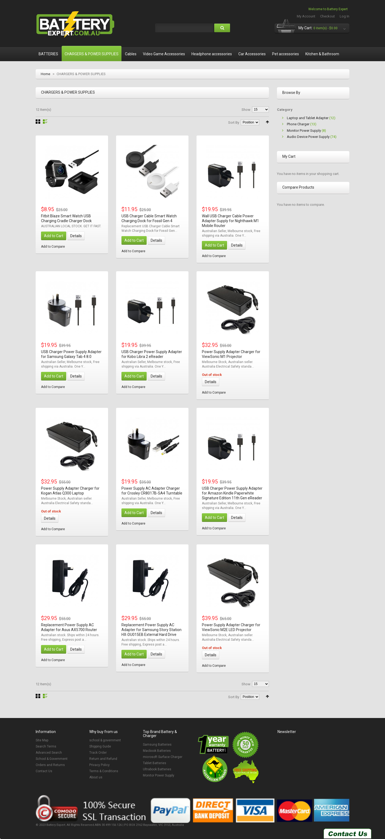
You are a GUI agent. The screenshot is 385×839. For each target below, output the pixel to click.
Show (246, 110)
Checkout (327, 16)
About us (95, 777)
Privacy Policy (99, 765)
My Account (306, 16)
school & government (105, 740)
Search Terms (46, 746)
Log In (344, 16)
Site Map (42, 740)
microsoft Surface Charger (162, 757)
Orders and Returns (50, 765)
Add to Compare (53, 246)
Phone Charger (298, 124)
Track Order (98, 752)
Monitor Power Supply (304, 131)
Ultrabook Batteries (157, 769)
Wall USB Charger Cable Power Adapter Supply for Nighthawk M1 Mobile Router (230, 221)
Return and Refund (103, 759)
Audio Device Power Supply (308, 137)
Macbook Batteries (157, 751)
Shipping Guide (100, 746)
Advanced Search (49, 752)
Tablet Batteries (154, 763)
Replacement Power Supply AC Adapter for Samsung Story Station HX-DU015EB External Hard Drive (151, 630)
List (45, 121)
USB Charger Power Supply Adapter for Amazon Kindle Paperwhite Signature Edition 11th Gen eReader (232, 493)
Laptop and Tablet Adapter (307, 118)
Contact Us (44, 771)
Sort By (233, 122)
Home (45, 74)
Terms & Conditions (103, 771)
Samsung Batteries (157, 744)
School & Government (52, 759)
